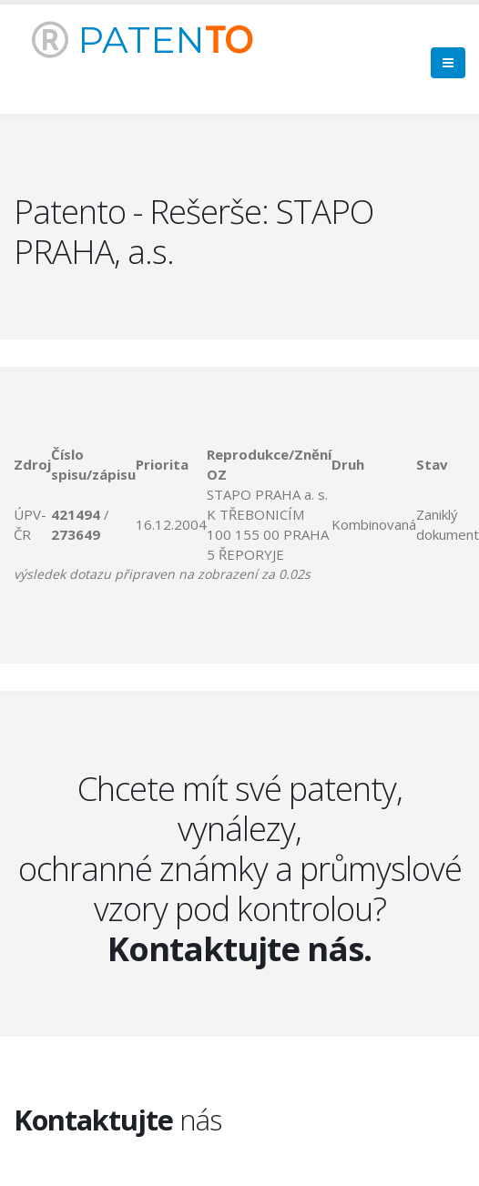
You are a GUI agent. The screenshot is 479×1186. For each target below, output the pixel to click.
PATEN (142, 39)
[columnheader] (32, 464)
